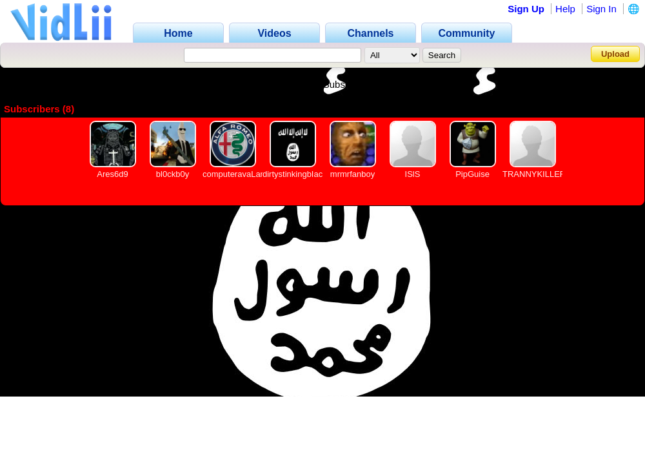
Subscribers (348, 84)
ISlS (413, 174)
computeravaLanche (241, 174)
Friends (409, 84)
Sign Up (526, 8)
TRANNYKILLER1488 (543, 174)
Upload (615, 54)
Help (565, 8)
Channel (238, 84)
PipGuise (472, 174)
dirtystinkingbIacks (297, 174)
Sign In (601, 8)
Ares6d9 (112, 174)
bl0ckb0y (172, 174)
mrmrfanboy (352, 174)
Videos (289, 84)
